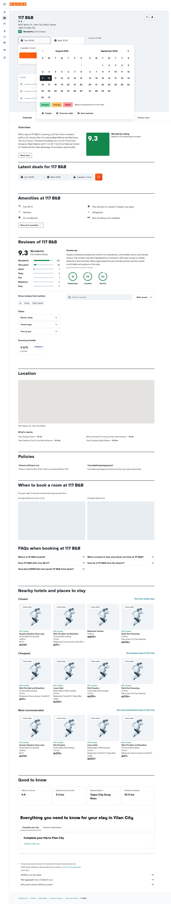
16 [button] (43, 84)
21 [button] (75, 84)
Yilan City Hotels (75, 898)
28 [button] (74, 91)
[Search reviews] (105, 297)
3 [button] (49, 71)
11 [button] (55, 78)
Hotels (37, 898)
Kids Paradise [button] (97, 688)
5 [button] (62, 71)
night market (41, 303)
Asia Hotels (47, 898)
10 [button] (49, 78)
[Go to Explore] (4, 31)
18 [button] (56, 84)
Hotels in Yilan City (35, 843)
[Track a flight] (4, 36)
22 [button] (81, 84)
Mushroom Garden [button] (99, 631)
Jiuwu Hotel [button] (62, 688)
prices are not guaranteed (75, 867)
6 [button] (68, 71)
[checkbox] (35, 349)
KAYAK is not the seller (91, 874)
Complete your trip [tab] (34, 827)
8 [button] (81, 71)
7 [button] (74, 71)
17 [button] (49, 84)
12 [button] (62, 78)
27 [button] (68, 91)
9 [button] (42, 78)
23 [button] (42, 91)
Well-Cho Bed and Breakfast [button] (69, 634)
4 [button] (55, 71)
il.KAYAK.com (26, 898)
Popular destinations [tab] (56, 827)
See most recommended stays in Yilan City (139, 710)
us (24, 303)
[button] (4, 4)
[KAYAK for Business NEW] (4, 42)
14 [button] (75, 78)
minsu (30, 303)
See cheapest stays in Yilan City (144, 653)
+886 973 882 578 (30, 27)
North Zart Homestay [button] (134, 634)
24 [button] (49, 91)
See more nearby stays (148, 599)
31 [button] (49, 97)
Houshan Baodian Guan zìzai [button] (35, 634)
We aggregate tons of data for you (91, 879)
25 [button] (55, 91)
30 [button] (42, 97)
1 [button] (102, 65)
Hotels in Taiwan (60, 898)
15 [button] (81, 78)
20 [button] (68, 84)
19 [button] (62, 84)
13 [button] (68, 78)
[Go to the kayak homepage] (18, 4)
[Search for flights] (4, 12)
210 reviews (43, 31)
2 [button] (42, 71)
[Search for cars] (4, 23)
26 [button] (62, 91)
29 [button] (81, 91)
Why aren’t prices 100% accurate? (91, 884)
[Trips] (4, 50)
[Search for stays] (4, 18)
